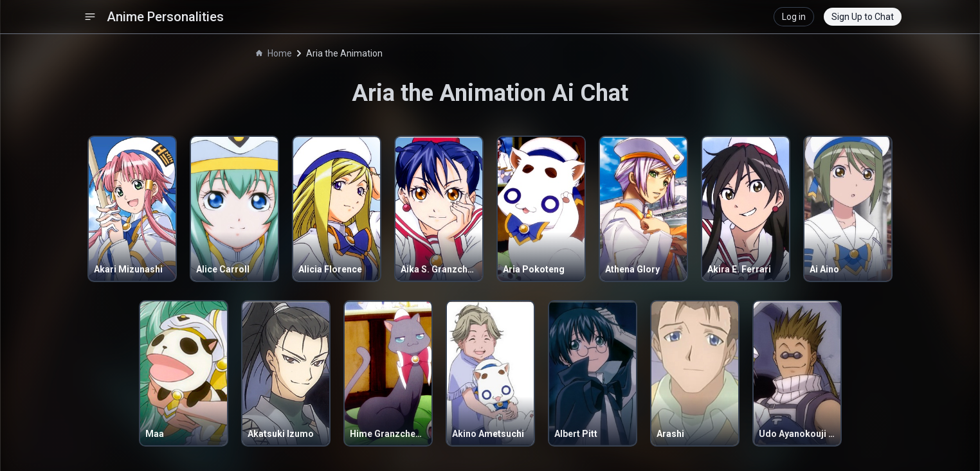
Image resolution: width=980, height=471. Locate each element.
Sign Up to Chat (862, 17)
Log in (794, 17)
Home (274, 53)
